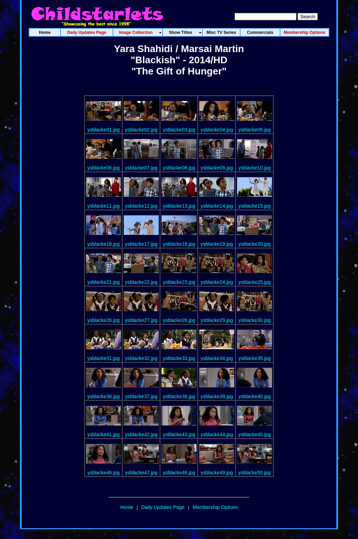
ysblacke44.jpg (217, 434)
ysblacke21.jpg (103, 282)
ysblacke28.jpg (179, 320)
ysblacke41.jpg (103, 434)
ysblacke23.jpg (179, 282)
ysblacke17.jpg (141, 244)
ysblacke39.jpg (217, 396)
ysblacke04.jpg (217, 129)
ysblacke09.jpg (217, 168)
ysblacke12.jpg (141, 206)
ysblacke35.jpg (254, 358)
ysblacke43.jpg (179, 434)
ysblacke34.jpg (217, 358)
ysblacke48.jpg (179, 472)
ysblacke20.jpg (254, 244)
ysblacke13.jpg (179, 206)
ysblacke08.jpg (179, 168)
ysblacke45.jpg (254, 434)
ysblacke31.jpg (103, 358)
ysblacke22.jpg (141, 282)
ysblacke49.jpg (217, 472)
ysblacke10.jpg (254, 168)
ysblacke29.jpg (217, 320)
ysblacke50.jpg (254, 472)
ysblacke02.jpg (141, 129)
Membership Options (215, 507)
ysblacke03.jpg (179, 129)
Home (126, 507)
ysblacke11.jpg (103, 206)
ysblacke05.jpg (254, 129)
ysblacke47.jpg (141, 472)
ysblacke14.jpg (217, 206)
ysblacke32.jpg (141, 358)
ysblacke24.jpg (217, 282)
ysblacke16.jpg (103, 244)
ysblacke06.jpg (103, 168)
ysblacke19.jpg (217, 244)
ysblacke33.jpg (179, 358)
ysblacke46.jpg (103, 472)
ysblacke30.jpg (254, 320)
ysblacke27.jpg (141, 320)
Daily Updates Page (163, 507)
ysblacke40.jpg (254, 396)
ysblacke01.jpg (103, 129)
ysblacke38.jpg (179, 396)
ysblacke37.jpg (141, 396)
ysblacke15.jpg (254, 206)
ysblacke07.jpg (141, 168)
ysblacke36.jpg (103, 396)
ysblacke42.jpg (141, 434)
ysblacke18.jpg (179, 244)
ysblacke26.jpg (103, 320)
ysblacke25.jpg (254, 282)
